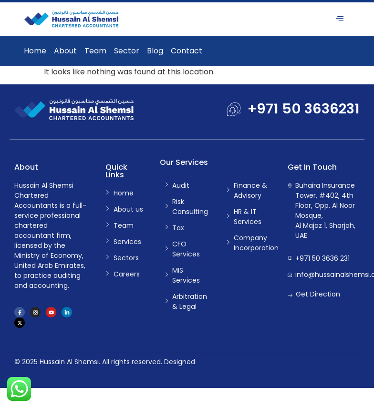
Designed (179, 362)
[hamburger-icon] (339, 19)
